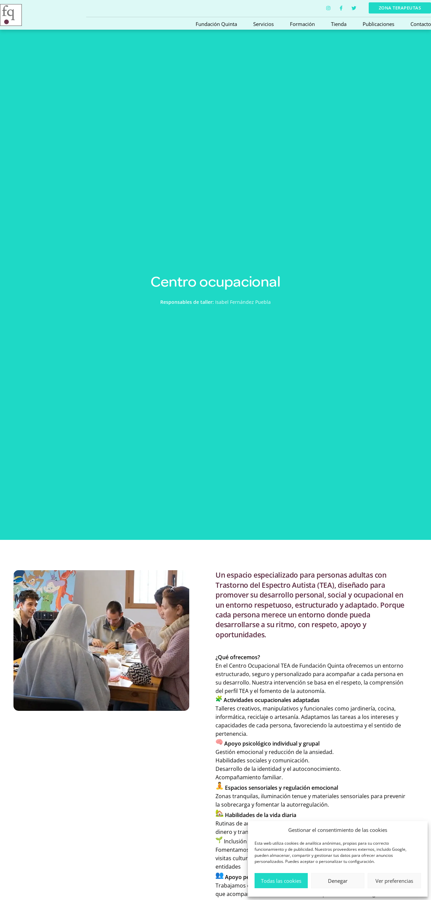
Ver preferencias (394, 880)
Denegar (337, 880)
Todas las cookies (281, 880)
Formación (302, 24)
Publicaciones (378, 24)
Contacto (420, 24)
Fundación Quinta (216, 24)
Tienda (338, 24)
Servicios (263, 24)
